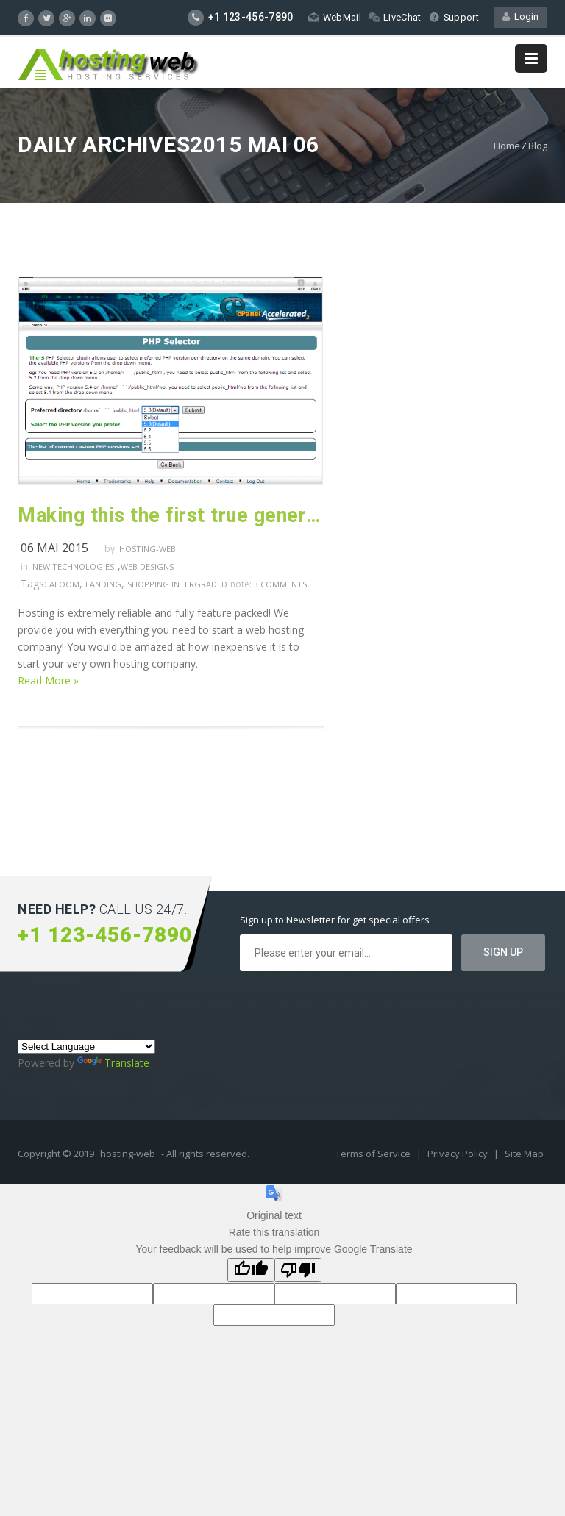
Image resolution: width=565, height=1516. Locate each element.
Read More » (48, 680)
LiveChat (394, 17)
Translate (113, 1063)
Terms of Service (374, 1153)
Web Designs (147, 566)
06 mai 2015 (54, 548)
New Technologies (73, 566)
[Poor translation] (297, 1270)
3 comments (280, 584)
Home (507, 145)
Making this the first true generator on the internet (171, 515)
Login (520, 17)
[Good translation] (250, 1270)
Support (453, 17)
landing (103, 584)
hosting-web (147, 548)
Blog (537, 145)
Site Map (524, 1153)
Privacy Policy (458, 1153)
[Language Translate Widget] (86, 1047)
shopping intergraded (177, 584)
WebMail (333, 17)
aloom (64, 584)
